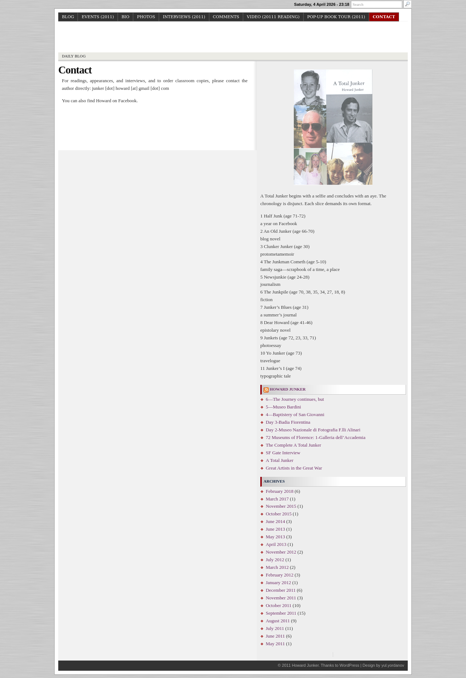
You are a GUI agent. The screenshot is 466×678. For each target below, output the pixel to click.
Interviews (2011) (184, 17)
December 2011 (281, 590)
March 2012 (277, 567)
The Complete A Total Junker (293, 445)
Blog (68, 17)
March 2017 (277, 499)
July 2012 (275, 559)
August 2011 (278, 620)
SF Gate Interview (283, 452)
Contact (384, 17)
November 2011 (281, 598)
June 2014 (275, 521)
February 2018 (279, 491)
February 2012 (279, 575)
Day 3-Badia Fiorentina (288, 422)
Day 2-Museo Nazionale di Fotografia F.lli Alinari (313, 429)
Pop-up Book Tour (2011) (336, 17)
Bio (125, 17)
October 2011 (278, 605)
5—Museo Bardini (283, 407)
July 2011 (275, 628)
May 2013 (275, 536)
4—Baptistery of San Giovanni (295, 414)
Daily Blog (74, 56)
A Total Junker (279, 460)
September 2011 (281, 613)
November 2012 (281, 552)
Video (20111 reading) (273, 17)
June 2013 (275, 529)
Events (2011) (98, 17)
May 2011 (275, 643)
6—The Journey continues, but (295, 399)
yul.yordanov (393, 665)
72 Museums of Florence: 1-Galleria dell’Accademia (316, 437)
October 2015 (279, 514)
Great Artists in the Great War (294, 468)
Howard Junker (233, 38)
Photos (146, 17)
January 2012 (278, 582)
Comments (226, 17)
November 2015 (281, 506)
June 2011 (275, 636)
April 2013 (276, 544)
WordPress (349, 665)
